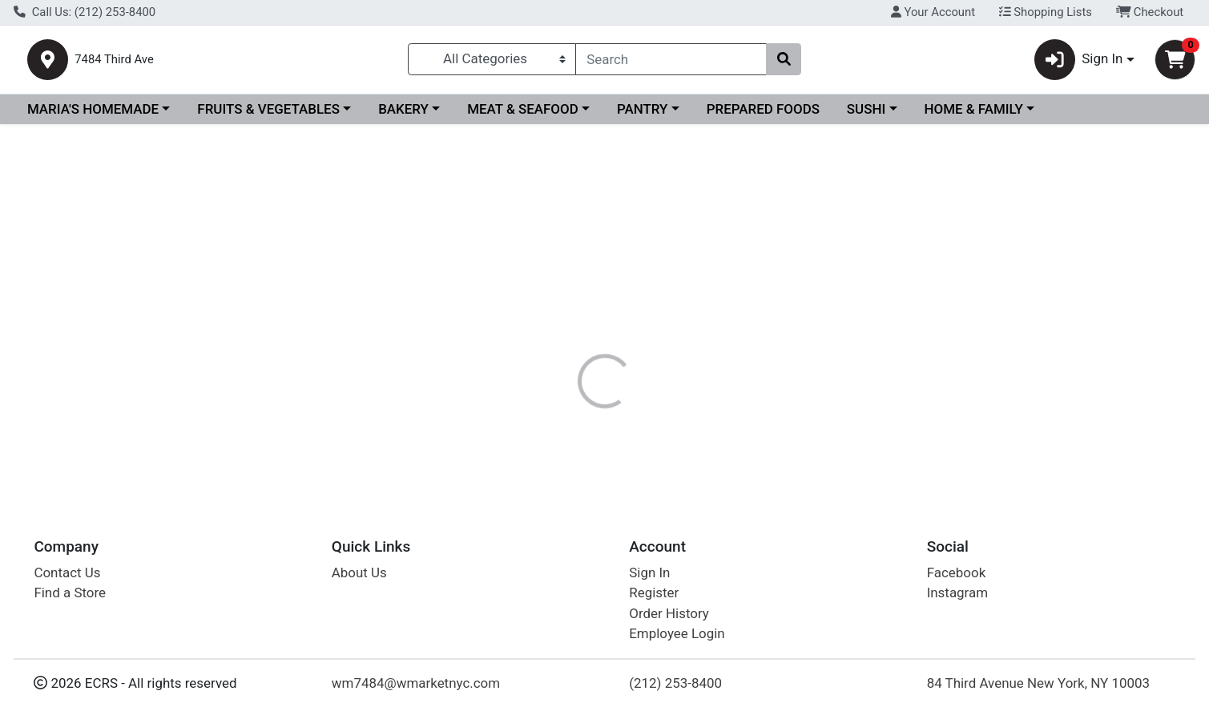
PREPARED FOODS (763, 115)
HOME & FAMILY (973, 115)
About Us (359, 572)
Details (548, 348)
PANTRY (642, 115)
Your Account (933, 12)
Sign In (649, 572)
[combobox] (671, 62)
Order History (669, 613)
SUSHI (866, 115)
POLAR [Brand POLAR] (694, 411)
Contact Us (67, 572)
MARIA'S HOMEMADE (93, 115)
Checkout (1150, 12)
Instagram (957, 593)
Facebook (956, 572)
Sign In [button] (1078, 62)
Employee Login (676, 634)
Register (654, 593)
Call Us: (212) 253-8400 (84, 12)
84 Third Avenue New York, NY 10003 (1038, 683)
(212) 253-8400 (675, 683)
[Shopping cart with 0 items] (1175, 62)
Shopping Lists (1045, 12)
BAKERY (403, 115)
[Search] (671, 62)
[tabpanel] (856, 419)
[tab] (549, 347)
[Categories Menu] (492, 62)
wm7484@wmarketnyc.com (416, 683)
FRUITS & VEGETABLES (268, 115)
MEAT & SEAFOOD (522, 115)
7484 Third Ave (162, 63)
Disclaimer (624, 348)
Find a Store (70, 593)
